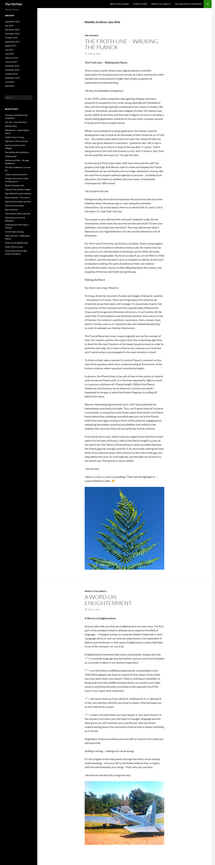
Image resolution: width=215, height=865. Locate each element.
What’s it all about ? (161, 4)
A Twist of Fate (140, 4)
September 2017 (12, 41)
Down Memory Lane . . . (15, 247)
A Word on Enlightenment (108, 599)
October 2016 (11, 74)
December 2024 (12, 29)
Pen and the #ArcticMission (17, 152)
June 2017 (9, 53)
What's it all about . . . (97, 591)
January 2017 (11, 62)
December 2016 (12, 66)
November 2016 (12, 70)
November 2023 (12, 33)
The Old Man (13, 4)
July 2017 (9, 49)
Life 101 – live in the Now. (16, 122)
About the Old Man (119, 4)
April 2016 (9, 86)
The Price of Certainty (14, 205)
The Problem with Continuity (17, 213)
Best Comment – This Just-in (17, 197)
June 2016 (9, 82)
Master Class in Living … (15, 137)
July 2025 (9, 25)
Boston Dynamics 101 (14, 185)
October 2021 (11, 37)
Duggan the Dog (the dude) (188, 4)
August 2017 (10, 45)
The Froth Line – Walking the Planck (121, 44)
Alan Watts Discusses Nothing (18, 193)
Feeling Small (10, 156)
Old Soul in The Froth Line (16, 141)
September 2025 (12, 21)
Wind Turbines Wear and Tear (18, 201)
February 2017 (11, 57)
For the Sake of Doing (14, 231)
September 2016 (12, 78)
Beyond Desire (11, 209)
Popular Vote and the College (17, 189)
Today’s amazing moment (16, 174)
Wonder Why (11, 126)
